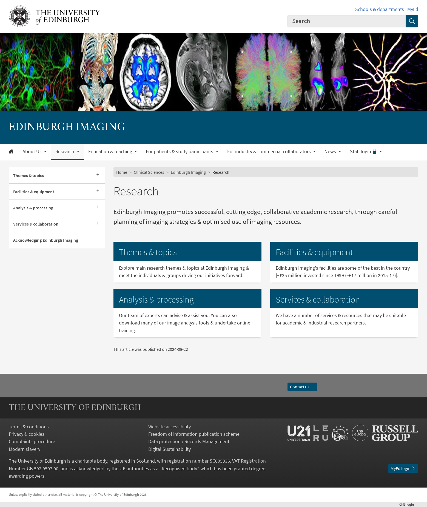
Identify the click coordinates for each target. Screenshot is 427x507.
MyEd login (403, 468)
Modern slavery (24, 449)
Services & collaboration (35, 224)
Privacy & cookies (26, 434)
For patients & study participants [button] (180, 152)
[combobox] (346, 21)
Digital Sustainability (169, 449)
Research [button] (65, 152)
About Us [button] (32, 152)
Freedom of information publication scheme (194, 434)
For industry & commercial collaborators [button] (269, 152)
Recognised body (179, 468)
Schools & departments (379, 9)
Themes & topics (28, 175)
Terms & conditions (29, 426)
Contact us (302, 386)
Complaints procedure (32, 441)
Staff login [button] (364, 152)
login (408, 504)
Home (121, 172)
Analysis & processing (33, 207)
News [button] (330, 152)
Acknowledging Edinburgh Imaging (45, 240)
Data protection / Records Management (188, 441)
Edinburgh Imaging (188, 172)
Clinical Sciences (149, 172)
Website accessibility (169, 426)
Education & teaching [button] (110, 152)
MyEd (412, 9)
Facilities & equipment (33, 191)
